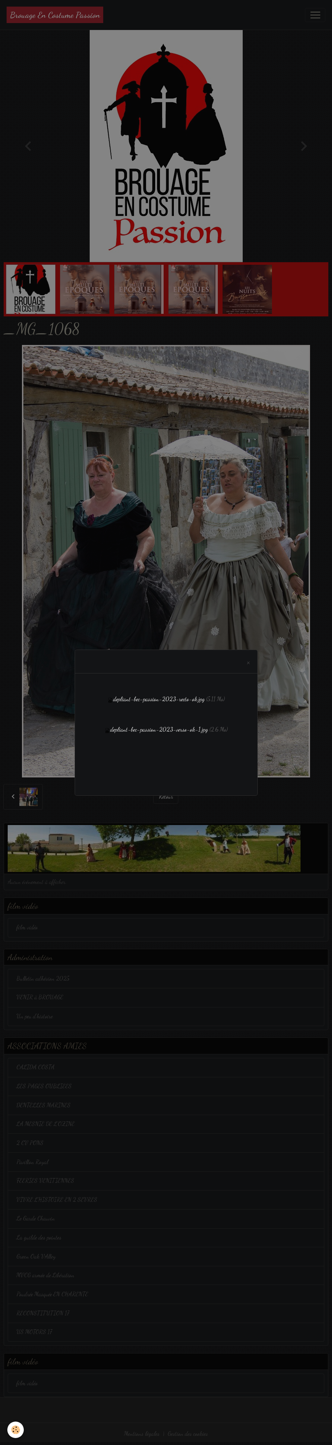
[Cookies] (15, 1430)
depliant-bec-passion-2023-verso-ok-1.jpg (159, 729)
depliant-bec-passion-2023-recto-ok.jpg (159, 699)
